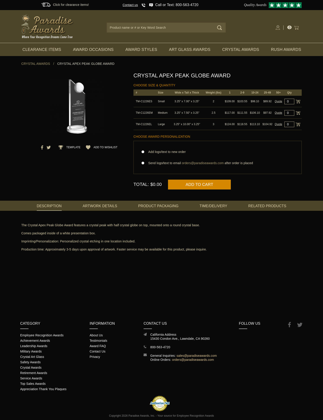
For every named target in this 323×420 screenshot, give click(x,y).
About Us (96, 335)
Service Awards (31, 378)
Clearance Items (41, 49)
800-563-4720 (160, 347)
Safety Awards (30, 362)
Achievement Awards (35, 340)
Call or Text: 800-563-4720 (176, 5)
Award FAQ (97, 346)
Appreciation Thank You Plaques (43, 389)
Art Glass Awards (189, 49)
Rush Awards (286, 49)
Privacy (94, 357)
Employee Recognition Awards (41, 335)
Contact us (130, 5)
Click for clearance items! (71, 5)
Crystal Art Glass (32, 357)
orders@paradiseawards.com (193, 359)
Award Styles (141, 49)
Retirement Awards (33, 373)
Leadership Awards (33, 346)
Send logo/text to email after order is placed (218, 163)
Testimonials (98, 340)
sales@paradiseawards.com (197, 355)
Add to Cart (199, 184)
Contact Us (97, 351)
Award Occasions (93, 49)
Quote (278, 101)
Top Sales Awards (33, 383)
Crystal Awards (240, 49)
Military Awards (31, 351)
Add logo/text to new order (166, 152)
